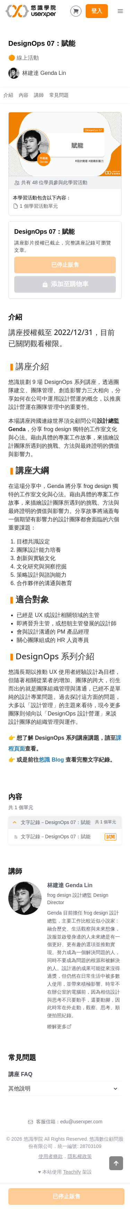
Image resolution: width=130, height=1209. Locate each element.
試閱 (110, 836)
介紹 (8, 95)
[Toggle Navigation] (120, 11)
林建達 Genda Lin (70, 885)
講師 (39, 95)
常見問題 (59, 95)
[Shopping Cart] (75, 11)
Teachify (72, 1172)
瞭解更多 (59, 1026)
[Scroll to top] (116, 1163)
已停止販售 (65, 265)
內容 (23, 95)
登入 (96, 11)
